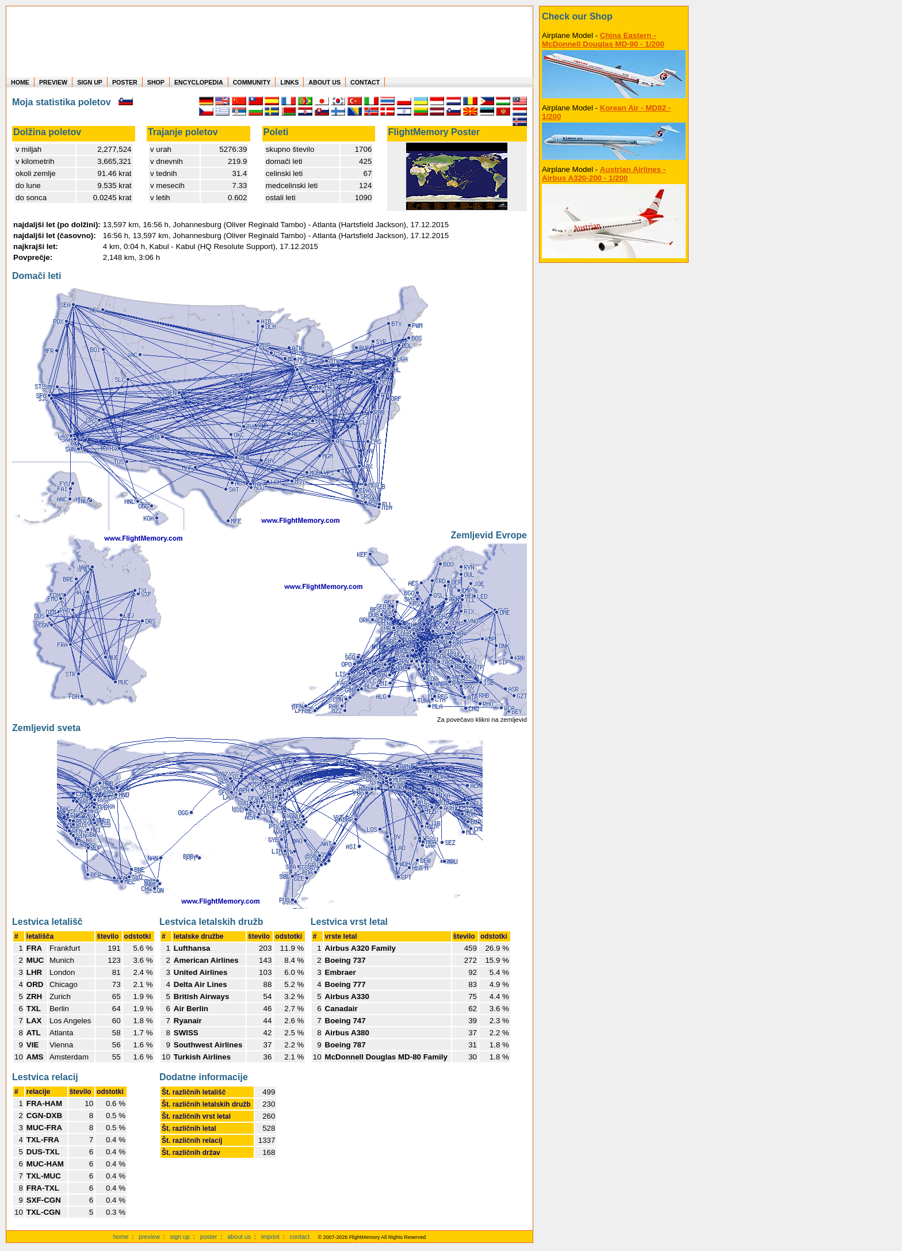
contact (299, 1236)
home (121, 1236)
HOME (20, 82)
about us (239, 1236)
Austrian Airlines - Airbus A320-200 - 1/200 (604, 173)
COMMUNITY (252, 82)
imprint (270, 1236)
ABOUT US (324, 82)
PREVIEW (53, 82)
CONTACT (365, 82)
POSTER (124, 82)
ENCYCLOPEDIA (198, 82)
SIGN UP (89, 82)
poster (208, 1236)
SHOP (156, 82)
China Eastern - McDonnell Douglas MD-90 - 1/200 (603, 39)
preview (149, 1236)
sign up (180, 1236)
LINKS (289, 82)
